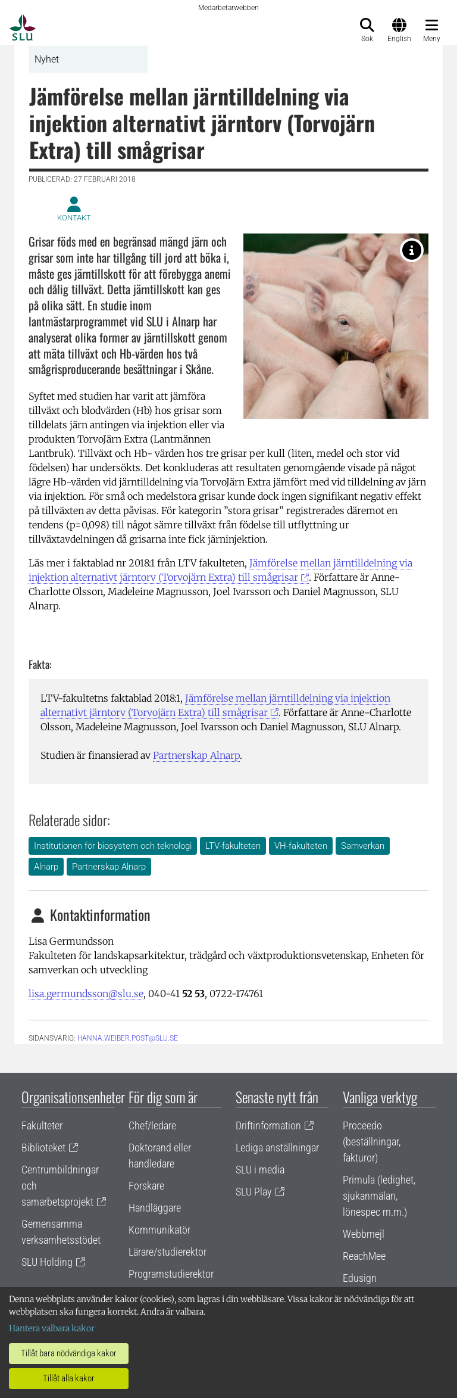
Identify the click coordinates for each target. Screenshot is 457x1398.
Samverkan (362, 845)
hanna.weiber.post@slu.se (127, 1038)
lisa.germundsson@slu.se (86, 994)
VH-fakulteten (300, 845)
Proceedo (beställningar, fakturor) (371, 1141)
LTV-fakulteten (233, 845)
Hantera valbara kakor (52, 1328)
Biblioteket (43, 1147)
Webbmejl (363, 1234)
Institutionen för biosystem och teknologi (113, 845)
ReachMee (364, 1256)
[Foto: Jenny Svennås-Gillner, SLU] (412, 250)
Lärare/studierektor (167, 1252)
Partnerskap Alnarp (196, 755)
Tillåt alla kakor (69, 1378)
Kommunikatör (159, 1229)
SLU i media (260, 1169)
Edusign (360, 1278)
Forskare (146, 1185)
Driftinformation (268, 1125)
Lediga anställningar (277, 1147)
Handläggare (155, 1207)
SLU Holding (47, 1262)
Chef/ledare (152, 1125)
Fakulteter (41, 1125)
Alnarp (46, 866)
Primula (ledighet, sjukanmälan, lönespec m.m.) (379, 1195)
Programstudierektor (171, 1274)
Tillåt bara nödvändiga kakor (69, 1353)
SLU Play (254, 1191)
